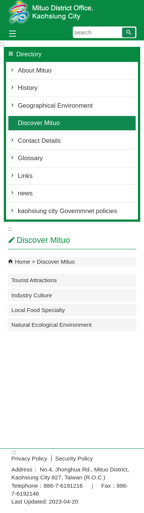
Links (25, 175)
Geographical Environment (55, 105)
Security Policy (74, 458)
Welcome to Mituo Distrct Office (72, 12)
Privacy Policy (29, 458)
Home (22, 261)
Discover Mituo (38, 123)
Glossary (30, 158)
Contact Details (39, 140)
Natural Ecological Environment (51, 324)
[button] (128, 32)
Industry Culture (31, 295)
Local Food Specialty (38, 310)
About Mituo (35, 70)
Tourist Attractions (34, 280)
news (25, 193)
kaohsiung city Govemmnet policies (67, 211)
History (28, 87)
